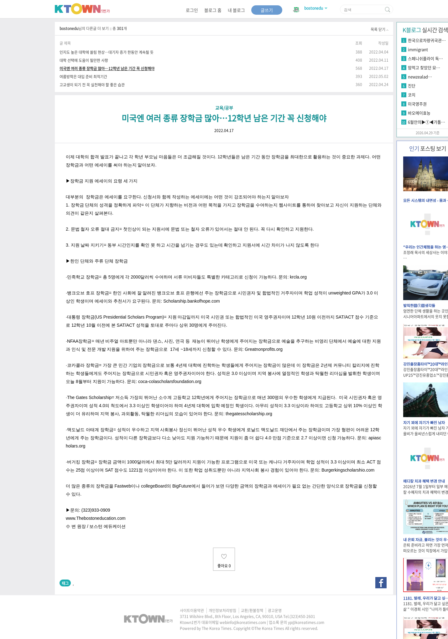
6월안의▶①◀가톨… (426, 122)
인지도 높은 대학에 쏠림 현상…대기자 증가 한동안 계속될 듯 (107, 52)
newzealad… (420, 76)
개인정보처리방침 (222, 610)
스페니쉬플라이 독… (425, 58)
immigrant (418, 49)
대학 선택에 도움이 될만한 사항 (84, 60)
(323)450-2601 (302, 616)
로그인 (192, 10)
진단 (411, 86)
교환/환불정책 (252, 610)
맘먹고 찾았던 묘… (424, 67)
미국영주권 (417, 104)
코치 (411, 95)
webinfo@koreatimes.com (243, 622)
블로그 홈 (212, 10)
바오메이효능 (419, 113)
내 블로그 (236, 10)
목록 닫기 (379, 29)
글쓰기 (267, 10)
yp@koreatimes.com (306, 622)
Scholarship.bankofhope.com (191, 301)
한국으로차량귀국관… (427, 40)
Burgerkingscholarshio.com (347, 470)
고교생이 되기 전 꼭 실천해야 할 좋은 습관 (92, 84)
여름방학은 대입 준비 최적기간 (83, 76)
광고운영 (275, 610)
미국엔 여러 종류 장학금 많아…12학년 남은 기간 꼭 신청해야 (107, 68)
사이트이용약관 (192, 610)
